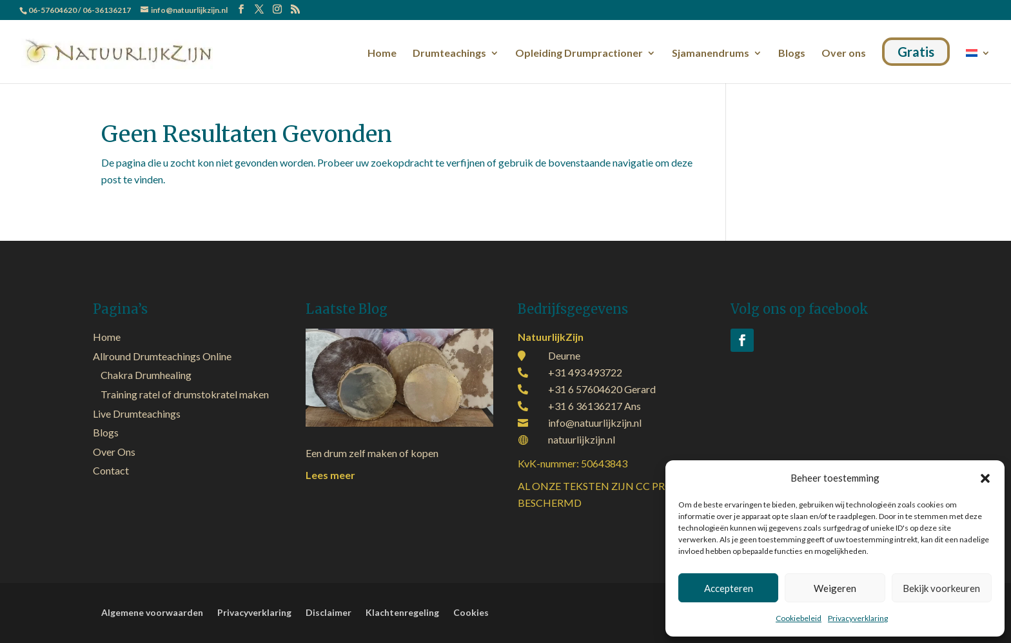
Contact (111, 470)
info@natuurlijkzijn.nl (595, 422)
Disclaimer (328, 613)
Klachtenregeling (402, 613)
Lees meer (330, 475)
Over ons (843, 53)
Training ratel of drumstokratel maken (185, 394)
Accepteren (728, 588)
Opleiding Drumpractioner (579, 53)
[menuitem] (978, 63)
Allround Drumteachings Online (162, 356)
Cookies (471, 613)
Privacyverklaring (858, 618)
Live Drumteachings (137, 413)
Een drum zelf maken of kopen (372, 453)
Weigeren (835, 588)
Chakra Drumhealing (146, 375)
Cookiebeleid (798, 618)
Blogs (791, 53)
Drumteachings (449, 53)
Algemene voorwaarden (152, 613)
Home (382, 53)
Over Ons (114, 451)
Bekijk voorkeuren (941, 588)
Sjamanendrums (710, 53)
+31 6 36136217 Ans (594, 406)
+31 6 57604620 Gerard (602, 389)
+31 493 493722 (585, 372)
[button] (985, 478)
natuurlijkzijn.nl (581, 439)
